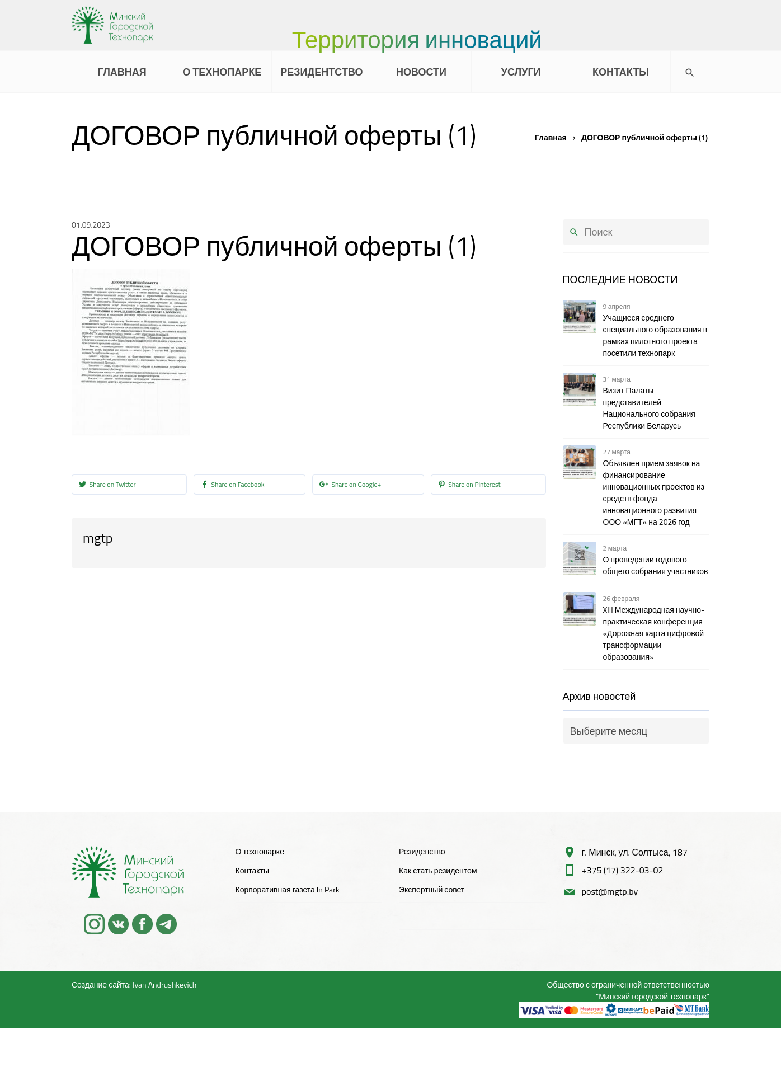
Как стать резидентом (438, 870)
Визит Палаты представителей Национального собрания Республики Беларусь (649, 407)
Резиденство (422, 851)
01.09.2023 (91, 225)
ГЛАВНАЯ (121, 71)
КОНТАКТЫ (620, 71)
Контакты (252, 870)
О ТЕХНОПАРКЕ (221, 71)
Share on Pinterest (469, 485)
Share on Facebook (233, 485)
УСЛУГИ (521, 71)
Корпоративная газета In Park (288, 889)
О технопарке (260, 851)
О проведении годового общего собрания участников (655, 565)
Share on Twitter (107, 485)
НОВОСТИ (421, 71)
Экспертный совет (431, 889)
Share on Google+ (350, 485)
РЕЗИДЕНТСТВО (321, 71)
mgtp (97, 538)
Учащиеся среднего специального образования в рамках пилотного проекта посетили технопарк (655, 335)
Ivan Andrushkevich (164, 984)
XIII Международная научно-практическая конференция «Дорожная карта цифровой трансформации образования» (654, 633)
